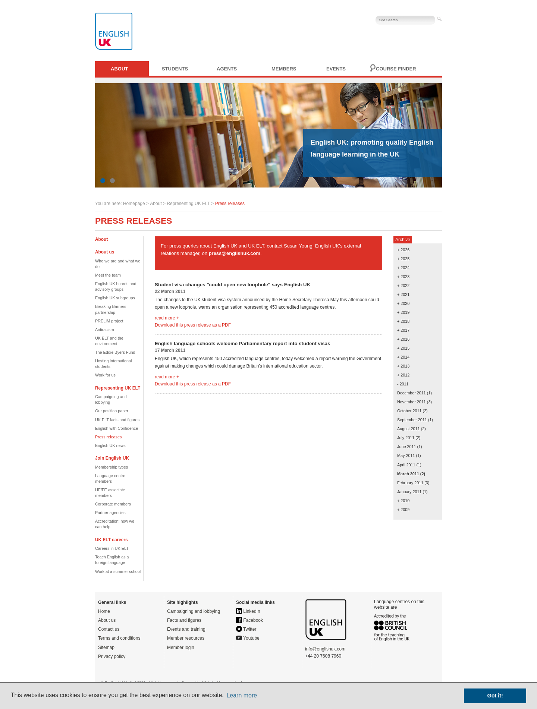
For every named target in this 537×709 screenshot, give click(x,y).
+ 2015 (403, 348)
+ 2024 (403, 267)
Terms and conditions (119, 638)
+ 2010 (403, 500)
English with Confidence (116, 428)
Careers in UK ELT (112, 548)
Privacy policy (111, 656)
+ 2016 (403, 339)
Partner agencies (110, 512)
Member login (180, 647)
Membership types (111, 467)
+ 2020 (403, 303)
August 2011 (408, 428)
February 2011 (410, 482)
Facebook (249, 620)
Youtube (248, 638)
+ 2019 (403, 312)
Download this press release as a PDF (193, 325)
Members (283, 69)
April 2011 (406, 465)
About (119, 69)
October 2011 (409, 411)
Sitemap (106, 647)
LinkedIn (248, 611)
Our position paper (111, 411)
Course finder (396, 69)
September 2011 (412, 419)
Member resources (185, 638)
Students (175, 69)
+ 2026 (403, 250)
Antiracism (104, 329)
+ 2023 (403, 276)
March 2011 (408, 474)
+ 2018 (403, 321)
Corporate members (113, 504)
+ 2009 (403, 509)
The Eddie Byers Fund (115, 352)
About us (107, 620)
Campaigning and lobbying (193, 611)
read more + (167, 318)
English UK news (110, 445)
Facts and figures (184, 620)
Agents (227, 69)
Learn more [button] (241, 695)
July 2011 (405, 437)
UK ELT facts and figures (117, 419)
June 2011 (406, 446)
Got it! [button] (495, 696)
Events (336, 69)
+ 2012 (403, 375)
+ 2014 (403, 357)
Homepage (134, 203)
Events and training (186, 629)
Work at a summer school (118, 571)
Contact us (108, 629)
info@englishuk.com (325, 649)
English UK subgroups (115, 298)
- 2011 (403, 384)
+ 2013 (403, 366)
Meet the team (108, 275)
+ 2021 (403, 294)
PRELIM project (109, 321)
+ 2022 (403, 285)
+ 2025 (403, 258)
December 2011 (411, 393)
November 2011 (411, 402)
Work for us (105, 375)
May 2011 (406, 455)
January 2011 (409, 491)
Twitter (246, 629)
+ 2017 (403, 330)
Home (104, 611)
